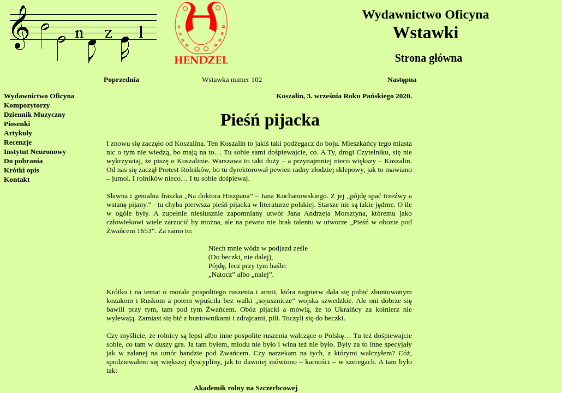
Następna (401, 79)
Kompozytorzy (27, 105)
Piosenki (17, 124)
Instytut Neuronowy (35, 151)
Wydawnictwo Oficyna (425, 14)
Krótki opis (21, 170)
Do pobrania (23, 161)
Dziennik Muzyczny (34, 114)
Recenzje (18, 142)
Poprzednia (121, 79)
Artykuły (18, 133)
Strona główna (429, 58)
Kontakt (16, 179)
